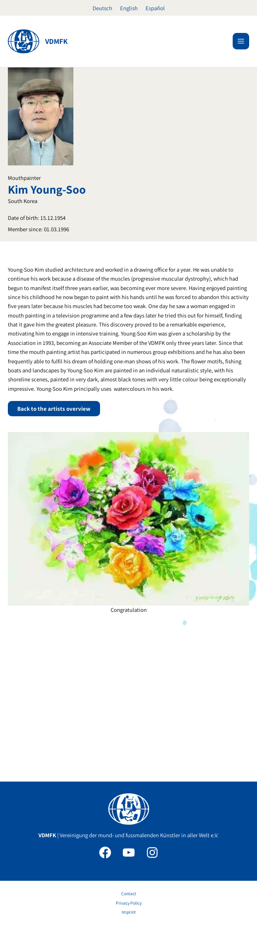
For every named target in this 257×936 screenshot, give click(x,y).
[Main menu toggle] (241, 41)
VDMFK (56, 41)
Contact (128, 893)
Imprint (129, 912)
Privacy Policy (129, 903)
